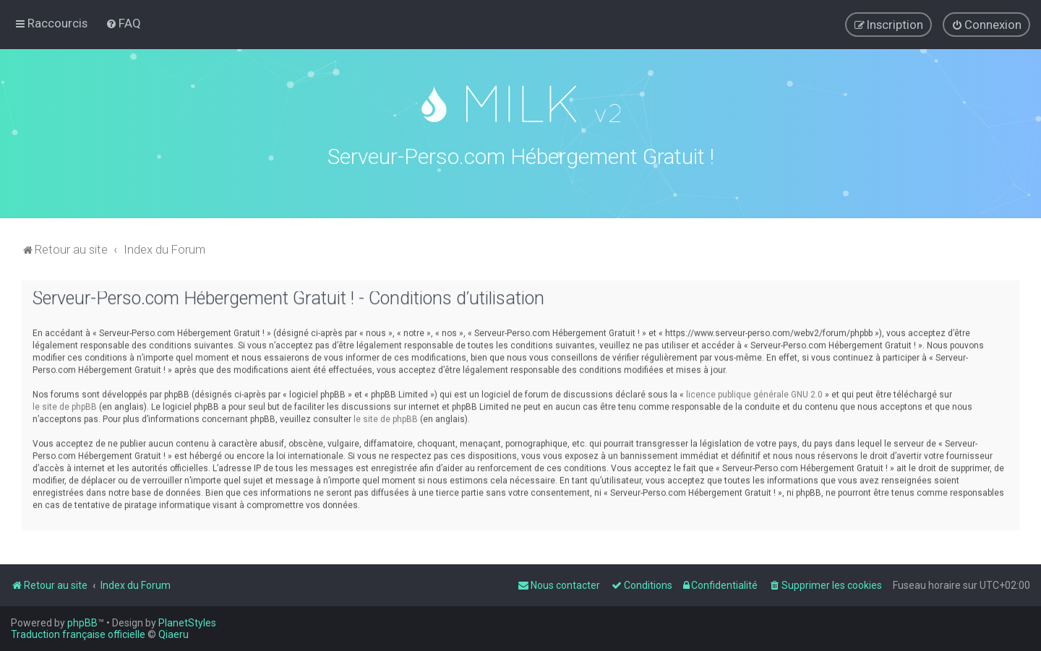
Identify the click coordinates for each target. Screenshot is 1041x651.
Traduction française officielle (78, 634)
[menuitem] (123, 23)
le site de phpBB (65, 404)
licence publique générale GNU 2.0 (754, 392)
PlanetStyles (187, 623)
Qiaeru (173, 634)
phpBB (82, 623)
